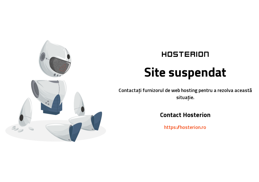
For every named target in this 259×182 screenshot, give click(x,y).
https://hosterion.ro (185, 127)
